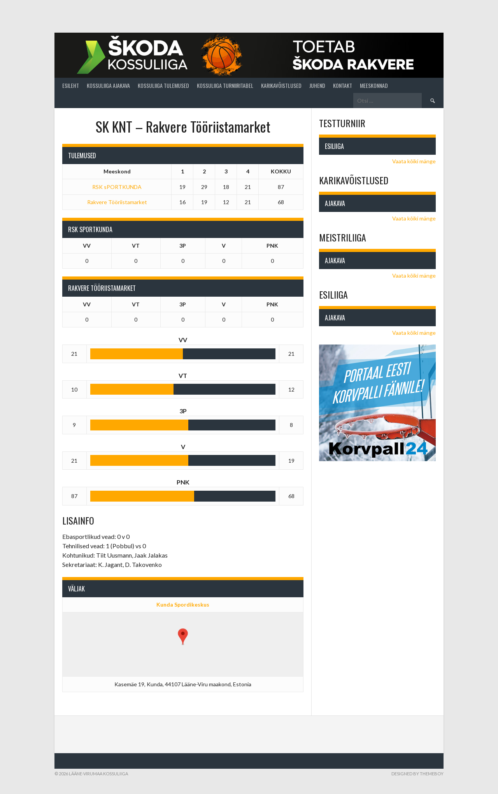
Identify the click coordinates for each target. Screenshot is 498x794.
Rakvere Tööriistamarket (117, 202)
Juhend (317, 85)
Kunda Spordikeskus (182, 604)
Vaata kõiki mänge (414, 161)
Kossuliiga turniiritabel (225, 85)
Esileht (70, 85)
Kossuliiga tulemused (163, 85)
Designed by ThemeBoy (417, 773)
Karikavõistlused (281, 85)
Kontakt (342, 85)
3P (182, 245)
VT (136, 245)
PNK (272, 245)
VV (87, 245)
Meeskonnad (374, 85)
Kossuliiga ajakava (108, 85)
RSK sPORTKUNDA (117, 187)
